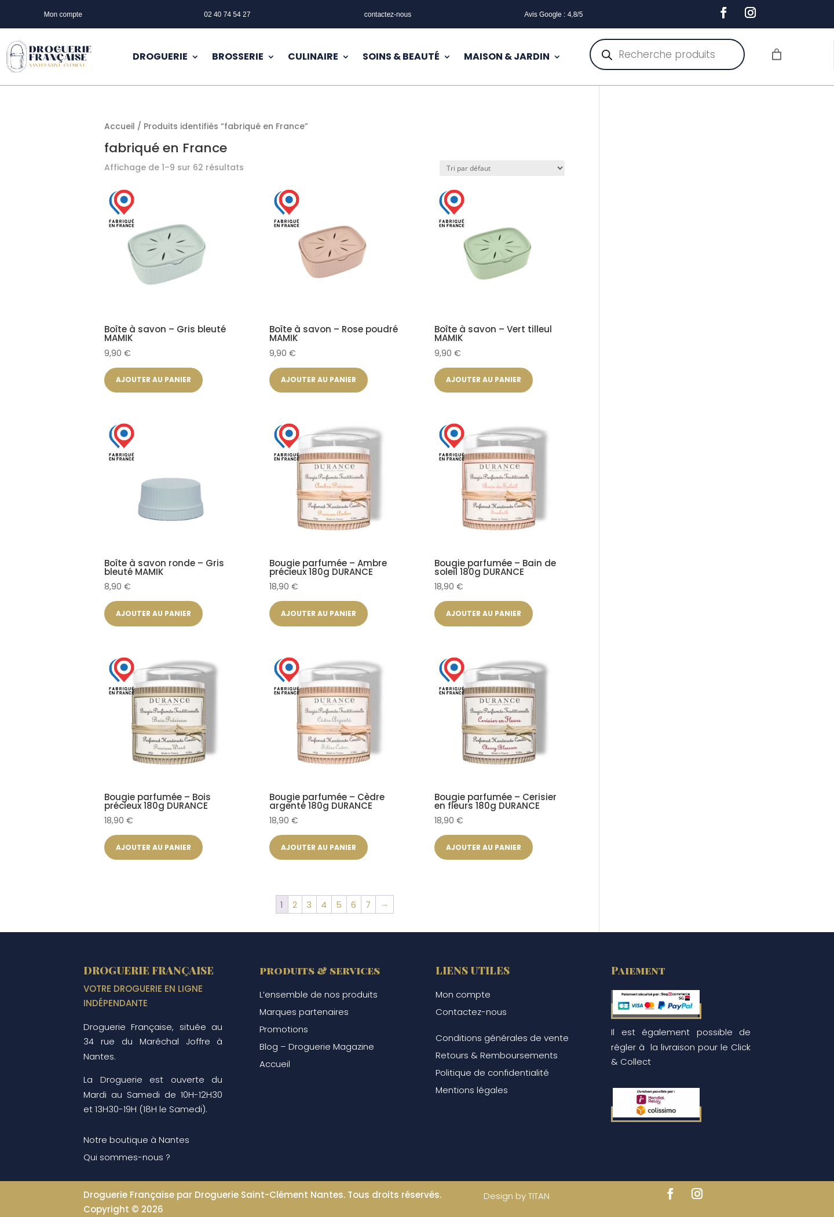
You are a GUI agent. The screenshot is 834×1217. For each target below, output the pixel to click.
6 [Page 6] (353, 905)
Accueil (119, 126)
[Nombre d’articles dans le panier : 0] (776, 54)
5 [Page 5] (339, 905)
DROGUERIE (160, 56)
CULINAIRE (313, 56)
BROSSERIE (238, 56)
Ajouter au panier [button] (153, 379)
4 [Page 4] (324, 905)
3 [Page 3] (309, 905)
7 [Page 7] (368, 905)
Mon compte (63, 14)
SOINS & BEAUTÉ (401, 56)
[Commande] (502, 168)
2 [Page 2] (294, 905)
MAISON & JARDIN (507, 56)
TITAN (539, 1196)
